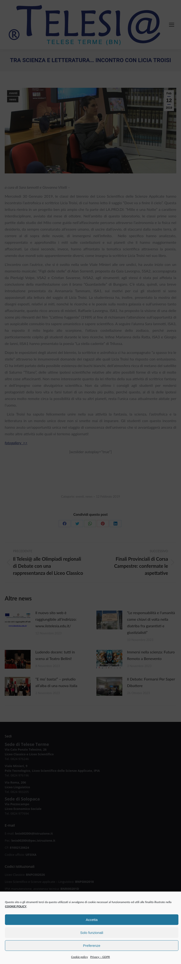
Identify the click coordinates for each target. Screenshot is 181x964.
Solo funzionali (91, 942)
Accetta (92, 929)
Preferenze (91, 955)
